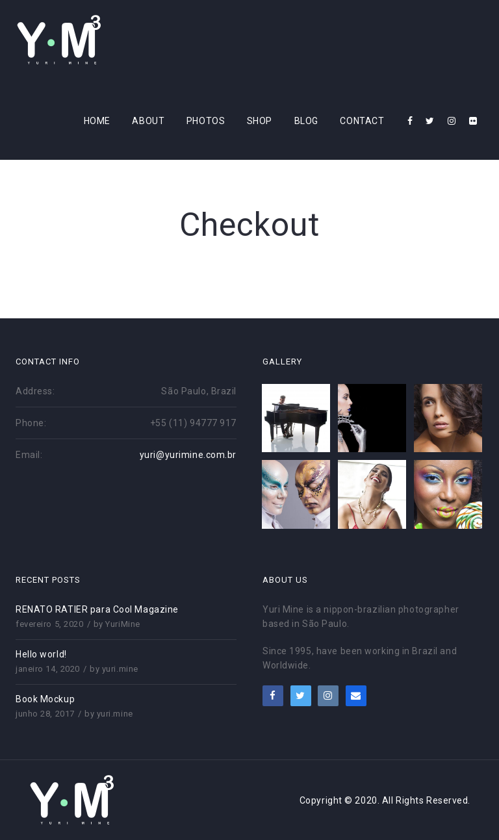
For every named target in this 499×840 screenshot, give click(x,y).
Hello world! (41, 654)
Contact (362, 121)
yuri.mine (120, 669)
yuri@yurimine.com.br (188, 455)
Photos (205, 121)
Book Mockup (45, 699)
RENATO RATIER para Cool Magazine (97, 609)
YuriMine (122, 624)
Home (97, 121)
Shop (259, 121)
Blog (306, 121)
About (148, 121)
